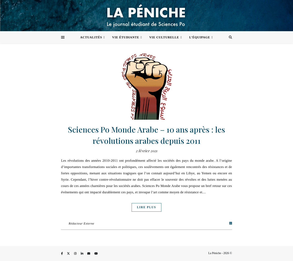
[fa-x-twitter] (69, 253)
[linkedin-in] (82, 253)
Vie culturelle (164, 37)
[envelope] (89, 253)
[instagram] (75, 253)
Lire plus (146, 207)
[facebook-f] (62, 253)
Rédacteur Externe (81, 223)
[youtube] (96, 253)
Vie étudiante (125, 37)
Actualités (91, 37)
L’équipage (199, 37)
